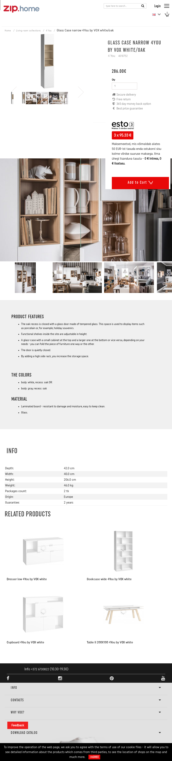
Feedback (17, 725)
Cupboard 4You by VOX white (25, 642)
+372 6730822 (40, 669)
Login (157, 6)
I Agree (94, 757)
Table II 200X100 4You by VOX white (110, 642)
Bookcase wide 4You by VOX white (109, 579)
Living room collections (28, 30)
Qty (113, 79)
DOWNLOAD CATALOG (86, 733)
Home (8, 30)
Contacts (86, 700)
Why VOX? (86, 712)
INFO (86, 688)
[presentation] (14, 78)
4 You (49, 30)
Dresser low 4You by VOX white (27, 579)
